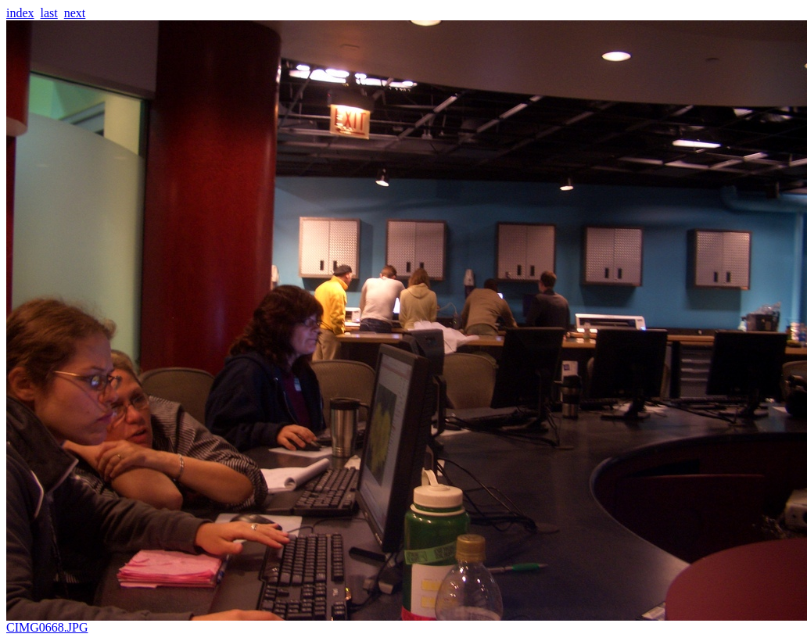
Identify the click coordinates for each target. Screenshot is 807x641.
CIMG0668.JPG (406, 622)
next (75, 13)
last (49, 13)
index (20, 13)
